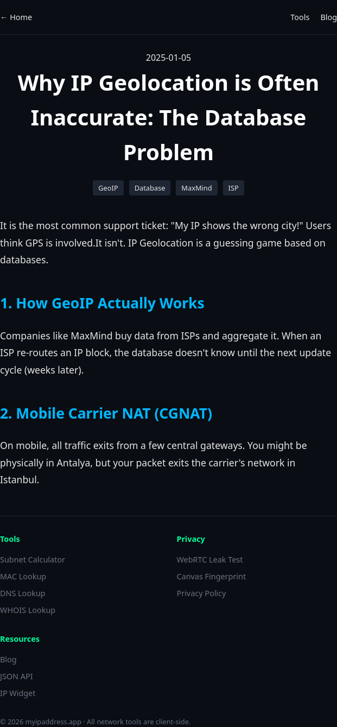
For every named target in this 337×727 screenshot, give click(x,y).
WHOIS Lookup (27, 610)
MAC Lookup (23, 576)
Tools (299, 17)
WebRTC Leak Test (210, 559)
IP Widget (17, 693)
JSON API (16, 676)
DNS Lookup (22, 593)
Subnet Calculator (32, 559)
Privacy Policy (201, 593)
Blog (328, 17)
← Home (16, 17)
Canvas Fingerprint (211, 576)
